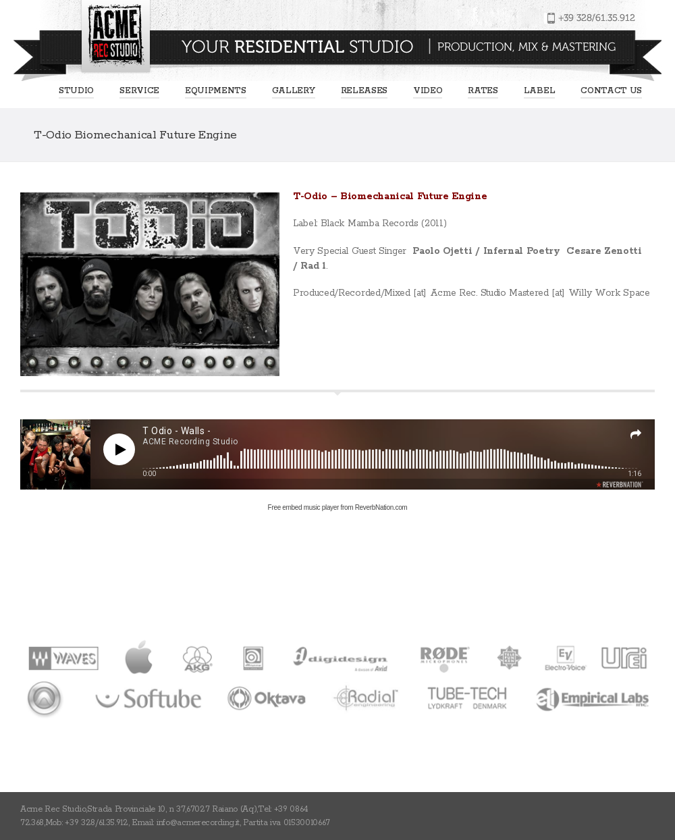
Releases (364, 91)
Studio (76, 91)
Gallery (293, 91)
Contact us (611, 91)
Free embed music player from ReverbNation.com (338, 507)
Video (427, 91)
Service (139, 91)
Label (539, 91)
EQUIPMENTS (215, 91)
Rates (482, 91)
